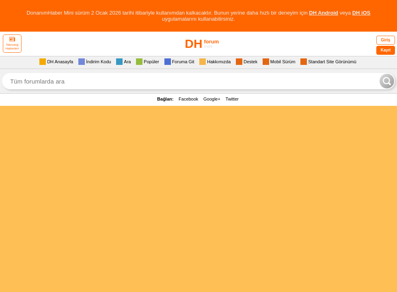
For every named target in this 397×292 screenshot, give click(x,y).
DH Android (323, 13)
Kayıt (386, 50)
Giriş (386, 40)
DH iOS (361, 13)
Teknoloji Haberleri (12, 43)
